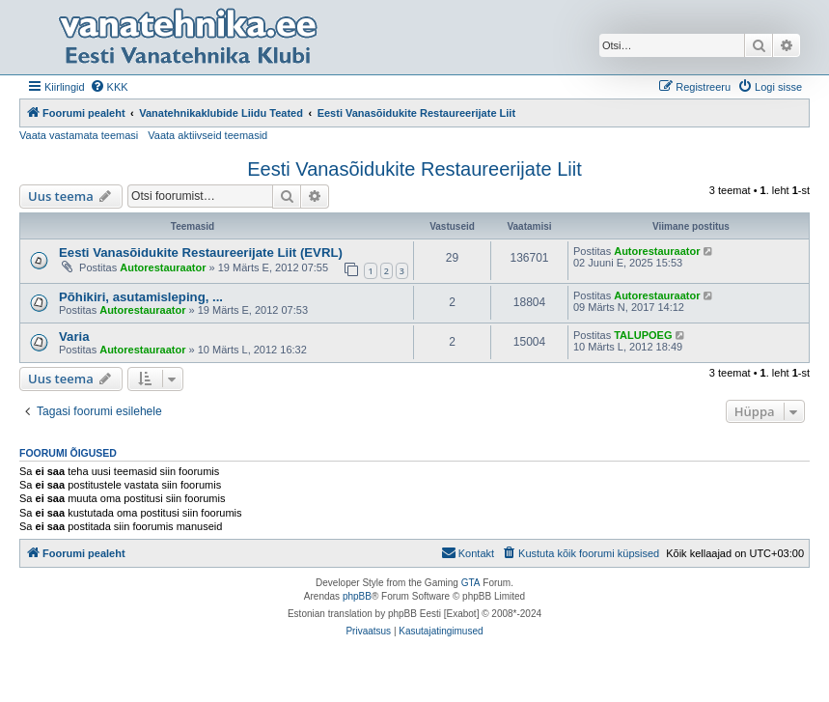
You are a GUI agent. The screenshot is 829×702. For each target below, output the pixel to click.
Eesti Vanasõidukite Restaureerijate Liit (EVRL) (201, 252)
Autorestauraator (163, 267)
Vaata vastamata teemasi (78, 135)
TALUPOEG (643, 335)
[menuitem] (109, 86)
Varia (74, 336)
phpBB (357, 596)
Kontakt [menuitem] (467, 552)
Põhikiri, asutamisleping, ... (141, 297)
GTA (471, 582)
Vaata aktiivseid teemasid (207, 135)
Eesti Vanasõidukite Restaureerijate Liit (414, 169)
